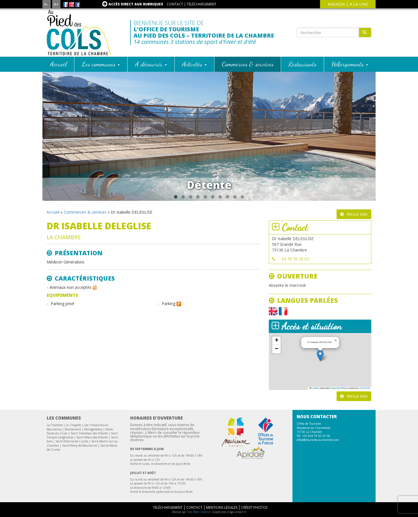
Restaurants (302, 64)
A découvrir (151, 64)
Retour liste (357, 214)
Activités (194, 64)
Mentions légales (221, 507)
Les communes (101, 64)
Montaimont (73, 429)
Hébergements (349, 64)
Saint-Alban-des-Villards (92, 437)
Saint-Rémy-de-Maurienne (79, 445)
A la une (359, 4)
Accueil (58, 64)
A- (46, 4)
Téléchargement (201, 4)
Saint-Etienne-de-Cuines (72, 441)
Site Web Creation (199, 512)
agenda (336, 4)
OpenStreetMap (339, 388)
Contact (175, 4)
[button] (320, 355)
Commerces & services (247, 64)
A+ (56, 4)
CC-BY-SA (365, 388)
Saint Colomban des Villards (89, 433)
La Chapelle (73, 425)
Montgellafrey (93, 429)
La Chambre (55, 425)
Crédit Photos (254, 507)
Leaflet (313, 388)
